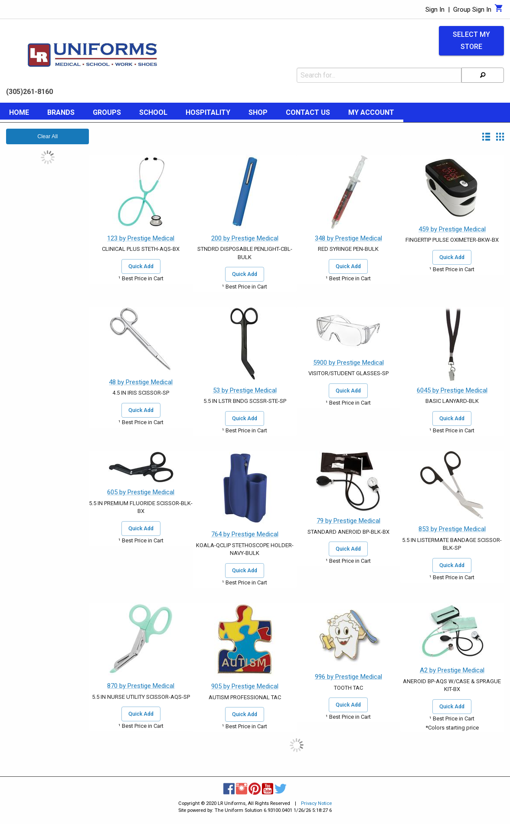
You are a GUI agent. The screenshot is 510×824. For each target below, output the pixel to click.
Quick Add (141, 266)
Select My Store (471, 40)
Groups (107, 112)
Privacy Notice (316, 803)
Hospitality (208, 112)
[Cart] (498, 10)
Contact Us (308, 112)
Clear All (47, 136)
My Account (371, 112)
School (153, 112)
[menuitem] (19, 114)
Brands (61, 112)
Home (19, 112)
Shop (258, 112)
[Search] (482, 75)
